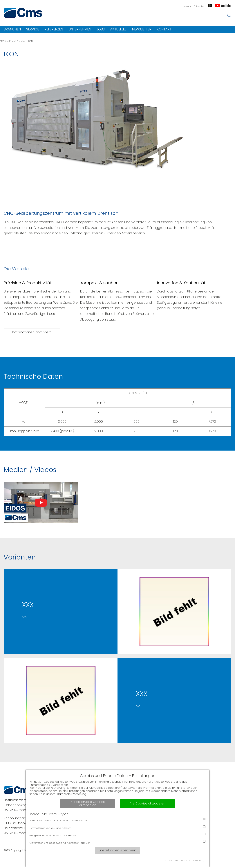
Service (32, 29)
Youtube (223, 5)
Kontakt (164, 29)
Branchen (12, 29)
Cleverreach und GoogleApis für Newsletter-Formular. (117, 842)
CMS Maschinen (7, 41)
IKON (30, 41)
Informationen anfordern (32, 332)
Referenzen (53, 29)
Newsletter (141, 29)
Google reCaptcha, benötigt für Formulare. (117, 835)
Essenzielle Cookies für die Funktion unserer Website (117, 820)
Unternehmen (79, 29)
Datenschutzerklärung (71, 794)
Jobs (101, 29)
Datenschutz (199, 6)
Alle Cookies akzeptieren (147, 803)
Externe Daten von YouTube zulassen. (117, 827)
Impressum (185, 6)
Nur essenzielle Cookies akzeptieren (88, 803)
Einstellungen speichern (117, 850)
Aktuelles (118, 29)
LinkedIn (210, 5)
